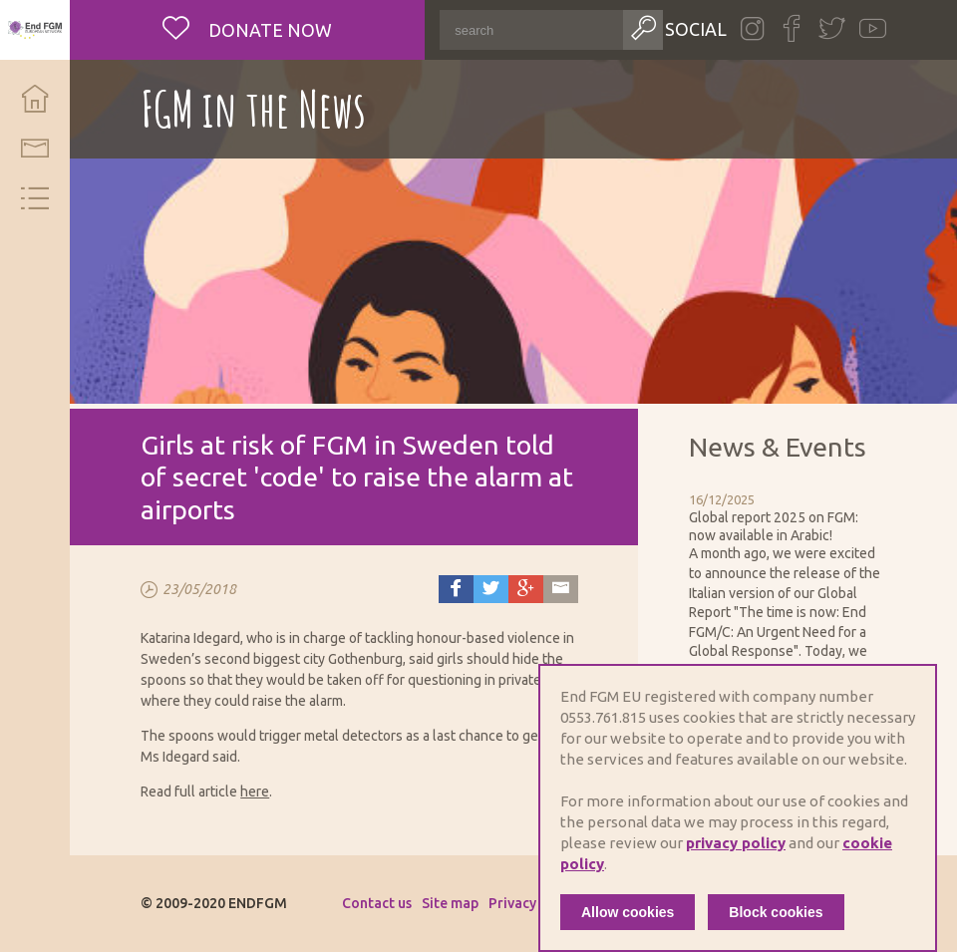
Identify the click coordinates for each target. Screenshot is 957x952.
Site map (450, 903)
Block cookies (775, 912)
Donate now (268, 30)
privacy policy (736, 842)
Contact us (377, 903)
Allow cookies (627, 912)
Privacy (512, 903)
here (254, 791)
